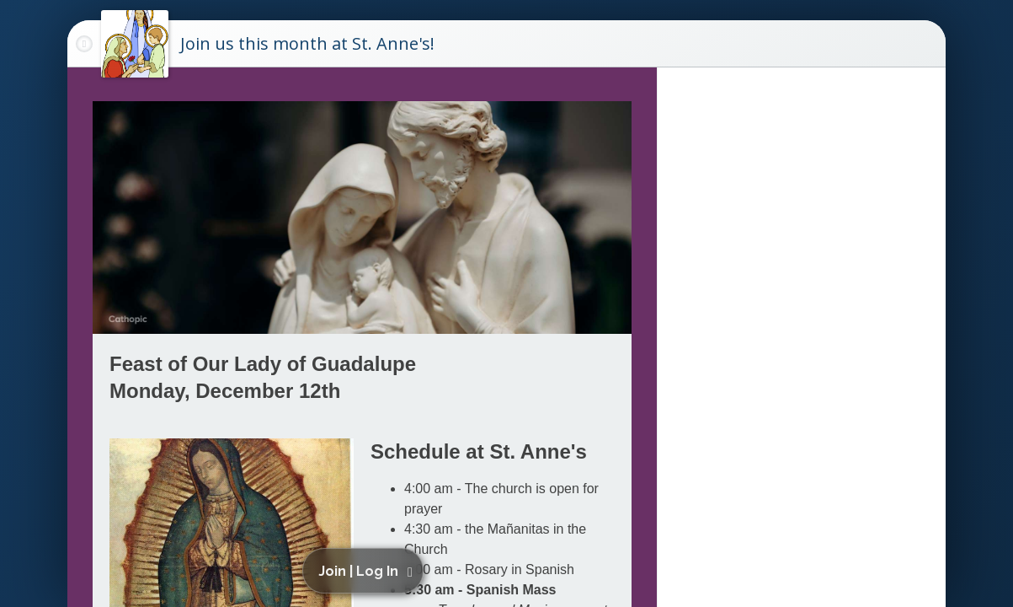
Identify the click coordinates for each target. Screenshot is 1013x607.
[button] (366, 571)
